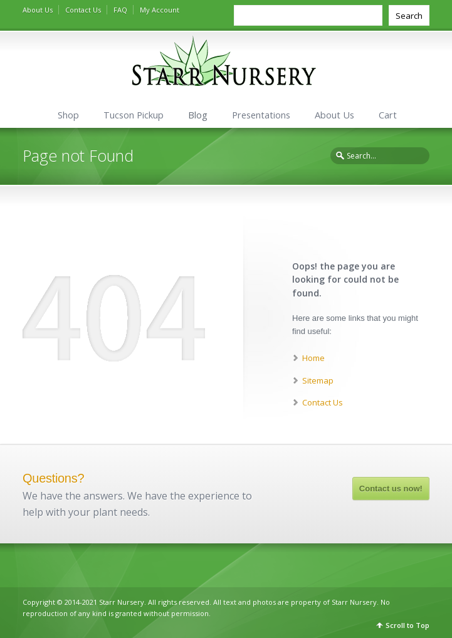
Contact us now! (391, 488)
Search (409, 15)
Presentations (261, 115)
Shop (68, 115)
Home (313, 357)
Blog (198, 115)
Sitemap (318, 380)
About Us (38, 9)
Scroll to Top (407, 625)
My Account (159, 9)
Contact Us (83, 9)
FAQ (120, 9)
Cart (388, 115)
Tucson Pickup (133, 115)
